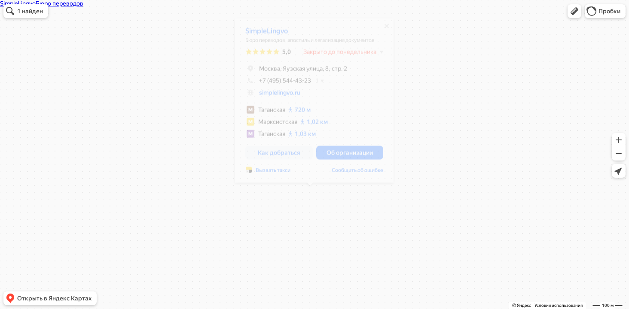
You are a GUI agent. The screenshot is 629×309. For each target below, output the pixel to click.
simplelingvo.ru (275, 95)
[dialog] (310, 103)
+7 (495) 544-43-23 (274, 83)
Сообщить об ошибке (353, 173)
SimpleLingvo (262, 34)
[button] (574, 11)
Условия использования (558, 305)
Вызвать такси (268, 173)
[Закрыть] (382, 29)
